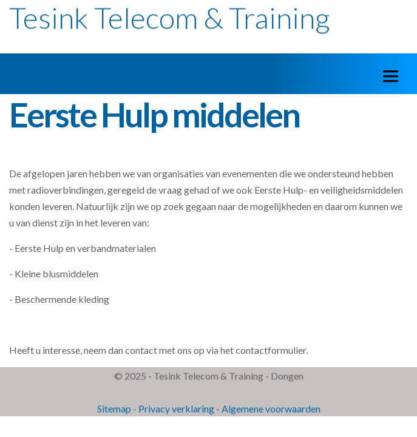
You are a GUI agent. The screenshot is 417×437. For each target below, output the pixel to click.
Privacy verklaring (176, 409)
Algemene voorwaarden (271, 409)
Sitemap (114, 409)
